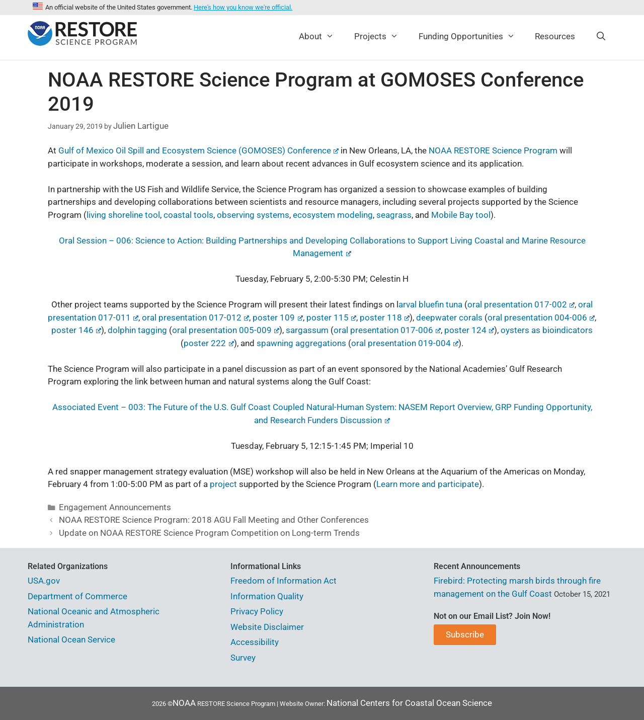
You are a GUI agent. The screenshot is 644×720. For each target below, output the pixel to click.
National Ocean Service (71, 639)
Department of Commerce (77, 596)
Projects (381, 36)
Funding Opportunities (472, 36)
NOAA (184, 703)
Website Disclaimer (267, 627)
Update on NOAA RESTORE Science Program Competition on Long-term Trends (209, 533)
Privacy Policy (256, 611)
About (321, 36)
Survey (243, 658)
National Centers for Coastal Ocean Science (409, 703)
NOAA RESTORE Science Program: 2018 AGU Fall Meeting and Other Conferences (214, 520)
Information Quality (266, 596)
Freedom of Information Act (283, 581)
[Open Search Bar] (600, 36)
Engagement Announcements (115, 507)
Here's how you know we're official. (243, 7)
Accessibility (254, 642)
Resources (555, 36)
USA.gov (44, 581)
